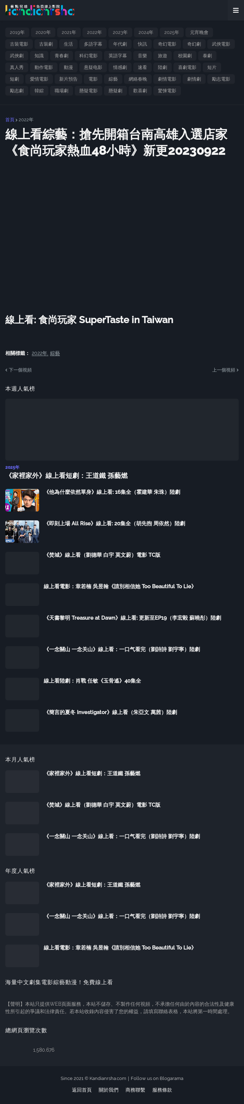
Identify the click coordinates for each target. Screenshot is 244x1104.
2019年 (17, 32)
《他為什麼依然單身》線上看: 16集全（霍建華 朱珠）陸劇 (112, 492)
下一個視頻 (20, 370)
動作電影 (44, 67)
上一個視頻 (223, 370)
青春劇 (61, 55)
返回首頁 (82, 1089)
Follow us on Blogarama (157, 1078)
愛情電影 (39, 79)
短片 (211, 67)
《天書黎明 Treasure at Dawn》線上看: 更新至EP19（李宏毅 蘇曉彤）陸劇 (132, 618)
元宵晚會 (199, 32)
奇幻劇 (194, 44)
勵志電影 (221, 79)
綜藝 (113, 79)
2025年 (171, 32)
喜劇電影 (187, 67)
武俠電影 (221, 44)
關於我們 (108, 1089)
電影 (93, 79)
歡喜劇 (140, 90)
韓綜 (39, 90)
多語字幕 (93, 44)
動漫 (68, 67)
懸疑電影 (88, 90)
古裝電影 (19, 44)
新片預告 (68, 79)
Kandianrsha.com (108, 1078)
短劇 (14, 79)
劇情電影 (167, 79)
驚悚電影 (167, 90)
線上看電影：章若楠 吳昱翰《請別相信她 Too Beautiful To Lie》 (120, 586)
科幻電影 (88, 55)
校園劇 (185, 55)
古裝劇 (46, 44)
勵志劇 (17, 90)
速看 (142, 67)
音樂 (142, 55)
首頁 (9, 119)
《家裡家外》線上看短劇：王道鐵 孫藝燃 (63, 475)
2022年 (94, 32)
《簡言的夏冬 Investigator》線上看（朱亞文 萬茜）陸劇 (110, 712)
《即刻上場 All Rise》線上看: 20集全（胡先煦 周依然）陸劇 (114, 523)
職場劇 (61, 90)
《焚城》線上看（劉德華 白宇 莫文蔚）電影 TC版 (102, 555)
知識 (39, 55)
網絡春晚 (138, 79)
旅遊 (162, 55)
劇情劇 (194, 79)
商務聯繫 (135, 1089)
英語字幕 (118, 55)
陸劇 (162, 67)
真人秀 (17, 67)
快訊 (142, 44)
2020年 (43, 32)
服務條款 (162, 1089)
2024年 (146, 32)
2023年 (120, 32)
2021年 (69, 32)
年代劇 (120, 44)
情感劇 (120, 67)
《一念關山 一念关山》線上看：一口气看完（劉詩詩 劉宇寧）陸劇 (122, 649)
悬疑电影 (93, 67)
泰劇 (207, 55)
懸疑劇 (115, 90)
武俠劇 (17, 55)
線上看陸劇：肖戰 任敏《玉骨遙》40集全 (92, 681)
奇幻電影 (167, 44)
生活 (68, 44)
